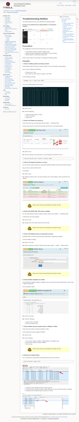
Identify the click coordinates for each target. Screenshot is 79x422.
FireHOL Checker (8, 57)
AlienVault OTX (8, 65)
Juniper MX (7, 77)
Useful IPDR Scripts (9, 50)
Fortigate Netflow (8, 76)
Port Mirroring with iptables (10, 45)
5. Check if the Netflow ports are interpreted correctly (68, 34)
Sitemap (74, 5)
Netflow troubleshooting (10, 41)
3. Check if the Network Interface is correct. (67, 29)
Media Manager (68, 5)
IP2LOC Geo (7, 59)
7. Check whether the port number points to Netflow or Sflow (68, 40)
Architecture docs (8, 22)
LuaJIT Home (8, 93)
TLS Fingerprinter (8, 68)
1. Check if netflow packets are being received (68, 24)
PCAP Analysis (8, 21)
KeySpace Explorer (9, 61)
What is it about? (8, 104)
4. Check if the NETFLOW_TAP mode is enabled (68, 31)
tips (13, 10)
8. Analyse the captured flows (69, 42)
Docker (7, 40)
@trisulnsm (14, 111)
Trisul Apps (7, 20)
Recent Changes (60, 5)
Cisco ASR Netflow (9, 79)
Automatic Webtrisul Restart (11, 44)
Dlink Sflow (7, 86)
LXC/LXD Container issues (10, 48)
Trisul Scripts (7, 98)
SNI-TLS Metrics (8, 72)
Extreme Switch (8, 81)
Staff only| (7, 109)
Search (75, 3)
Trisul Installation (8, 36)
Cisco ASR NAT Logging (10, 83)
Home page (7, 17)
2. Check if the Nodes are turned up (68, 26)
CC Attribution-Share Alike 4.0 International (58, 416)
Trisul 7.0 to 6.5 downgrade (10, 49)
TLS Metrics (7, 70)
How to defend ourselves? (10, 105)
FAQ (6, 94)
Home (10, 10)
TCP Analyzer (8, 67)
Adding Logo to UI (9, 43)
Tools (6, 24)
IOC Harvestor (8, 63)
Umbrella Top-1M (8, 66)
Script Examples (8, 31)
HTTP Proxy (7, 71)
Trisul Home (7, 91)
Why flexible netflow (9, 85)
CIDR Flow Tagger (9, 58)
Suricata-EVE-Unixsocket (10, 62)
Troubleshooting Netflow (20, 10)
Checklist (63, 21)
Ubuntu (7, 37)
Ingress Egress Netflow (10, 47)
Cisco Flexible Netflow (9, 80)
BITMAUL (7, 100)
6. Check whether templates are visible (68, 37)
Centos (7, 39)
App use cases (8, 35)
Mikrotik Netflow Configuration (11, 88)
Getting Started (8, 27)
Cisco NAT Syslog (9, 84)
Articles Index (8, 18)
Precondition (64, 20)
